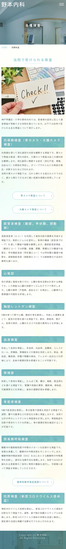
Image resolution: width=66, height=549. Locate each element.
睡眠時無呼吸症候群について (33, 482)
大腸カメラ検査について (33, 209)
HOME (5, 47)
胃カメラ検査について (33, 195)
